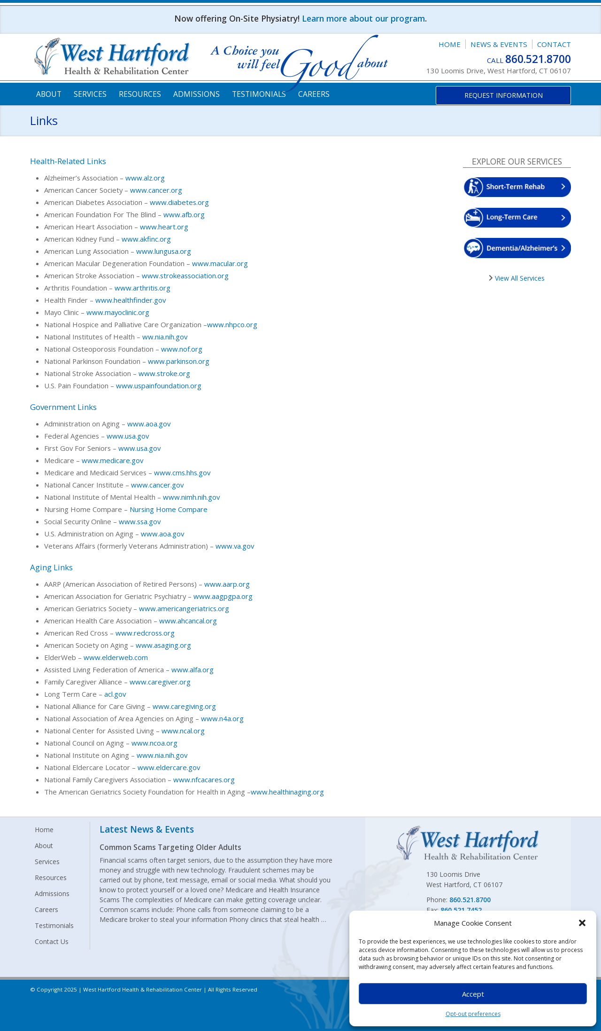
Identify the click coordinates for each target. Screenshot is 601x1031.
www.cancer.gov (157, 484)
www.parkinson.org (178, 361)
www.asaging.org (163, 645)
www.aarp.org (227, 584)
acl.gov (115, 694)
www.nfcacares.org (204, 779)
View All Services (519, 278)
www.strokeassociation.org (185, 275)
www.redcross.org (145, 632)
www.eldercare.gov (169, 767)
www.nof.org (181, 349)
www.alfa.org (192, 669)
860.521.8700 (538, 59)
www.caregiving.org (184, 706)
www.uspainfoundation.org (158, 385)
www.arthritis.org (142, 287)
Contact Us (52, 941)
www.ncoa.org (154, 743)
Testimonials (259, 94)
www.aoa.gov (148, 423)
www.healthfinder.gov (130, 300)
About (49, 94)
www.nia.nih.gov (162, 755)
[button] (582, 923)
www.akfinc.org (146, 239)
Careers (314, 94)
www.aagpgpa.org (223, 596)
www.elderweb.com (116, 657)
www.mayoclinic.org (117, 312)
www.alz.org (145, 177)
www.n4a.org (222, 718)
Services (90, 94)
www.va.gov (235, 546)
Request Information (503, 95)
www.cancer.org (156, 190)
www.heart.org (164, 226)
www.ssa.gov (140, 521)
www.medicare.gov (112, 460)
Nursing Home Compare (169, 509)
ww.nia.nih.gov (164, 336)
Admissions (196, 94)
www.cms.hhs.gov (182, 472)
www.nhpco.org (232, 324)
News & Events (498, 44)
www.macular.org (220, 263)
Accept (473, 994)
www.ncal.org (183, 730)
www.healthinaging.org (287, 791)
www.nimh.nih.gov (191, 497)
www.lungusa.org (163, 251)
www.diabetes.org (179, 202)
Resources (140, 94)
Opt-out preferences (473, 1014)
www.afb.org (184, 214)
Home (450, 44)
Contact (554, 44)
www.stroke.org (164, 373)
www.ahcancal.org (188, 620)
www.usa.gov (128, 436)
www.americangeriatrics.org (184, 608)
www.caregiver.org (160, 681)
